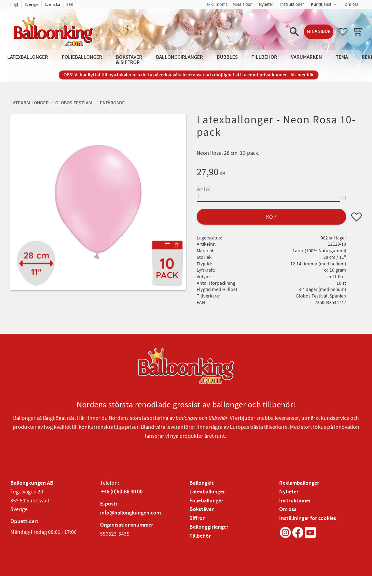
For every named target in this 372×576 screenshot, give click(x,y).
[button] (294, 31)
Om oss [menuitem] (351, 4)
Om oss (287, 509)
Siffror (197, 518)
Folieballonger (206, 500)
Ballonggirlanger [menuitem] (179, 57)
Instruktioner (295, 500)
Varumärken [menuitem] (306, 57)
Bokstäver (201, 509)
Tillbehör (200, 536)
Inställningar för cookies (307, 518)
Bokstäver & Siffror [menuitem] (129, 60)
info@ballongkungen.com (130, 513)
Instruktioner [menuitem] (292, 4)
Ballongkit (201, 483)
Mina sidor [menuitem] (242, 4)
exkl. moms (216, 4)
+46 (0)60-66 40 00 (122, 491)
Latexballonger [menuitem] (27, 57)
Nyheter (288, 491)
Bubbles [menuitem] (227, 57)
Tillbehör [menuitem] (264, 57)
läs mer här (302, 75)
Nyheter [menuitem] (266, 4)
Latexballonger (207, 491)
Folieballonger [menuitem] (82, 57)
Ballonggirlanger (208, 527)
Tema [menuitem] (342, 57)
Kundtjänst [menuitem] (321, 4)
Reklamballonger (299, 483)
